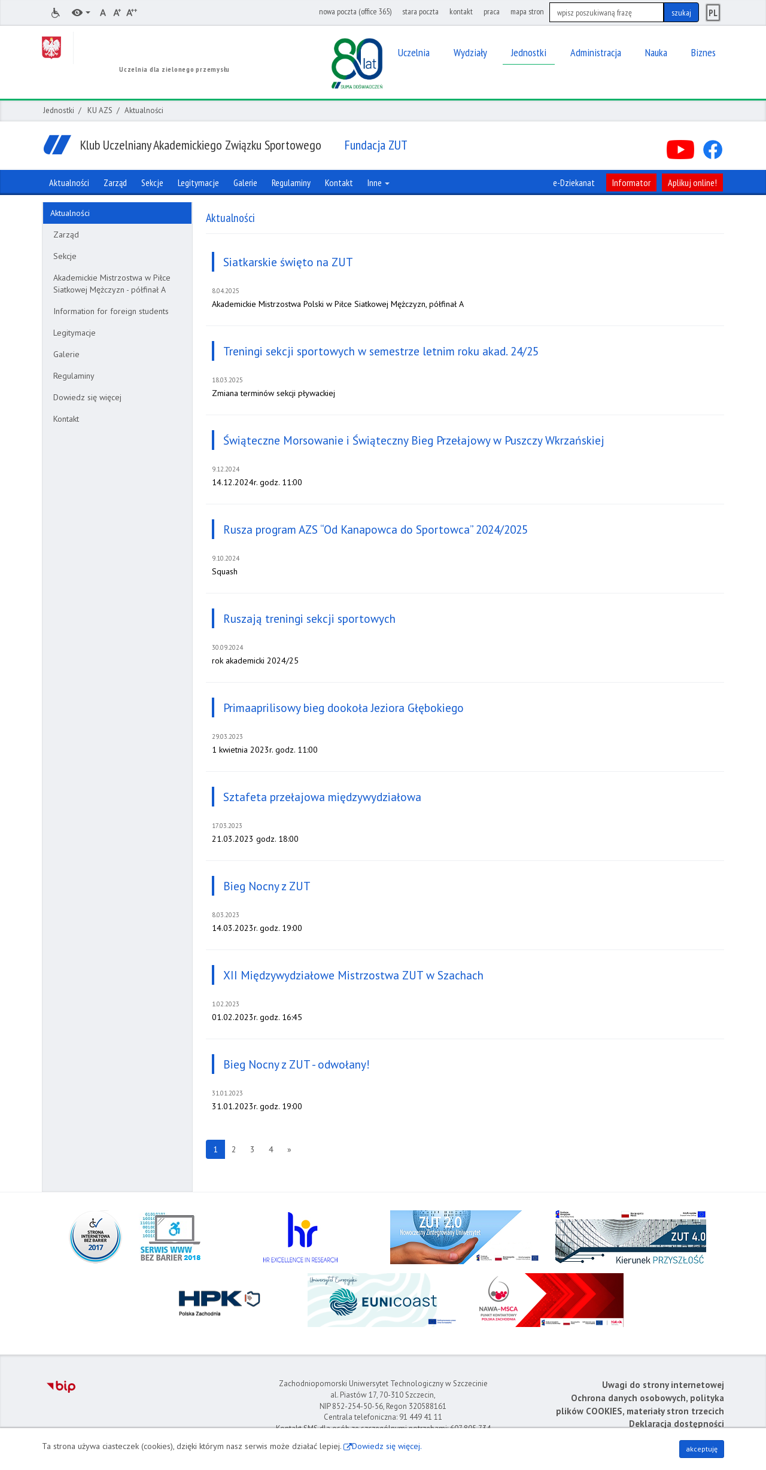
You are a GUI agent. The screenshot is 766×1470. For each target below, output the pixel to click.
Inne (378, 182)
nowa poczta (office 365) (355, 11)
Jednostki (58, 110)
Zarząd (66, 234)
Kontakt (66, 418)
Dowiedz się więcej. (387, 1446)
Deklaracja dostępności (676, 1423)
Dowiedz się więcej (87, 397)
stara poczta (420, 11)
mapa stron (527, 11)
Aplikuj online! (692, 182)
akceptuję (702, 1448)
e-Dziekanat (574, 182)
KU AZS (100, 110)
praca (492, 11)
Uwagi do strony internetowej (663, 1384)
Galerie (66, 354)
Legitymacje (74, 332)
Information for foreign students (111, 311)
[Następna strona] (289, 1149)
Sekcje (65, 256)
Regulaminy (74, 375)
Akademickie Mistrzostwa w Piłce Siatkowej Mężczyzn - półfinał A (112, 283)
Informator (631, 182)
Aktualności (70, 213)
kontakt (461, 11)
